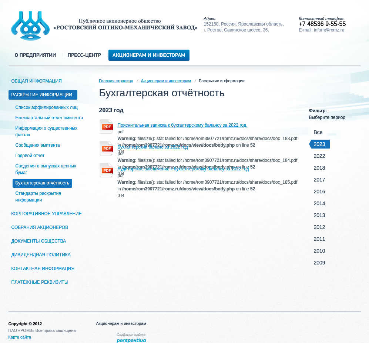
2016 (319, 191)
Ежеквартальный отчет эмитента (49, 117)
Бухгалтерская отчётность (43, 183)
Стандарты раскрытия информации (38, 197)
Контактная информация (44, 268)
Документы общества (40, 241)
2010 (319, 251)
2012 (319, 227)
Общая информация (37, 81)
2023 (318, 144)
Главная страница (116, 81)
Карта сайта (20, 337)
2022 (319, 156)
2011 (319, 239)
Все (318, 132)
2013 (319, 215)
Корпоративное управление (47, 213)
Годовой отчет (30, 155)
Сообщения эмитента (38, 145)
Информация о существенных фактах (47, 131)
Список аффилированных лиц (47, 107)
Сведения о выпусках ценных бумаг (46, 169)
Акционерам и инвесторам (166, 81)
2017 (319, 180)
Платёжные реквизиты (41, 282)
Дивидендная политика (42, 254)
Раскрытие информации (43, 94)
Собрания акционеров (41, 227)
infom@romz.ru (329, 30)
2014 (319, 203)
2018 (319, 168)
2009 (319, 263)
